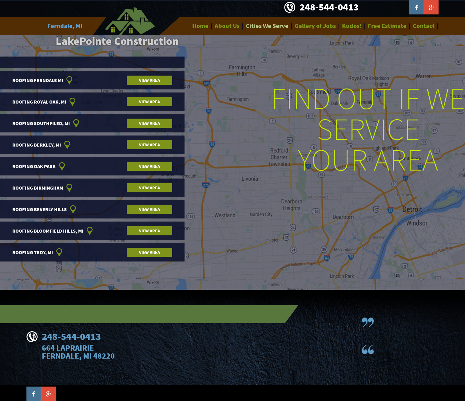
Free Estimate (387, 25)
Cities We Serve (267, 25)
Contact (424, 25)
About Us (227, 25)
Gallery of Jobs (315, 25)
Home (200, 25)
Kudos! (352, 25)
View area (149, 80)
